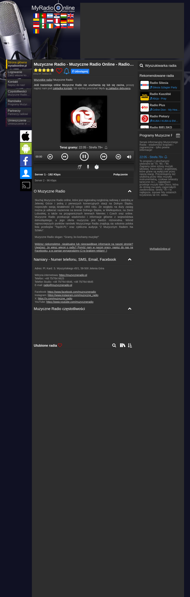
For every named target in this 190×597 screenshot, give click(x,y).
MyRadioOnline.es (50, 572)
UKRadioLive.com (50, 567)
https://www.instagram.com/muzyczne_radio (73, 261)
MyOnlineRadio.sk (83, 578)
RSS (177, 559)
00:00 (39, 123)
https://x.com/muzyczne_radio (55, 265)
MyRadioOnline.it (116, 567)
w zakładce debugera (118, 54)
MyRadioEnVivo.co (117, 583)
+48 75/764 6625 (54, 244)
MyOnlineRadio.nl (149, 578)
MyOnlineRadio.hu (50, 578)
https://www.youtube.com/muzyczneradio (70, 268)
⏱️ (96, 133)
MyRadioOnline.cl (149, 583)
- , (103, 284)
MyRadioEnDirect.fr (84, 572)
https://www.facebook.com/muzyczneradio (72, 258)
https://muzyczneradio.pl (73, 241)
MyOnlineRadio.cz (150, 567)
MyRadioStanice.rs (51, 583)
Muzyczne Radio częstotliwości (59, 275)
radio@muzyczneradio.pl (57, 251)
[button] (50, 123)
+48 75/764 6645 (83, 248)
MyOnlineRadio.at (83, 583)
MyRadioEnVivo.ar (117, 578)
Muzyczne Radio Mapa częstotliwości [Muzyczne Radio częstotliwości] (59, 294)
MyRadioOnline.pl (160, 215)
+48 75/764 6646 (62, 248)
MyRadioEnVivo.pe (84, 588)
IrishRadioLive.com (117, 572)
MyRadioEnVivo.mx (117, 588)
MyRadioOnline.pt (50, 588)
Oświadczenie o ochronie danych (126, 559)
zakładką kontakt (62, 54)
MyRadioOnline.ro (149, 572)
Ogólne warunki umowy (160, 559)
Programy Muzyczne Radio (160, 102)
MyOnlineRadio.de (84, 567)
